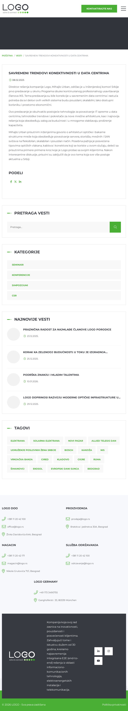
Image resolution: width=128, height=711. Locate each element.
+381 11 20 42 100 (16, 519)
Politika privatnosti (114, 704)
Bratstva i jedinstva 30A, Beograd (89, 526)
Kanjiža (87, 450)
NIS (103, 450)
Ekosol (37, 468)
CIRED (45, 459)
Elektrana (18, 440)
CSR (14, 295)
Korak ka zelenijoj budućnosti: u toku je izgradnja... (65, 352)
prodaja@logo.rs (80, 519)
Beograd (93, 468)
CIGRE (81, 459)
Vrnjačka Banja (22, 459)
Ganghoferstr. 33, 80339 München (57, 600)
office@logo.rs (15, 526)
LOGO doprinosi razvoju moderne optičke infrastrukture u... (71, 397)
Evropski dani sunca (65, 468)
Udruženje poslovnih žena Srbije (33, 450)
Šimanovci (17, 468)
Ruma (97, 459)
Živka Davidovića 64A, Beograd (23, 534)
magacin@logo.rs (17, 563)
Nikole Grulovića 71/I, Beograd (23, 571)
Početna (7, 55)
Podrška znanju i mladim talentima (51, 374)
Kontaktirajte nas (99, 8)
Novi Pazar (75, 440)
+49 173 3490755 (48, 592)
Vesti (19, 55)
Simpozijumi (20, 285)
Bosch (68, 450)
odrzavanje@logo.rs (82, 563)
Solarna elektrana (46, 440)
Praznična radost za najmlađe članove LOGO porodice (67, 329)
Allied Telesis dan (103, 440)
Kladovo (63, 459)
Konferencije (21, 275)
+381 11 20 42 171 (16, 555)
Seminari (18, 264)
